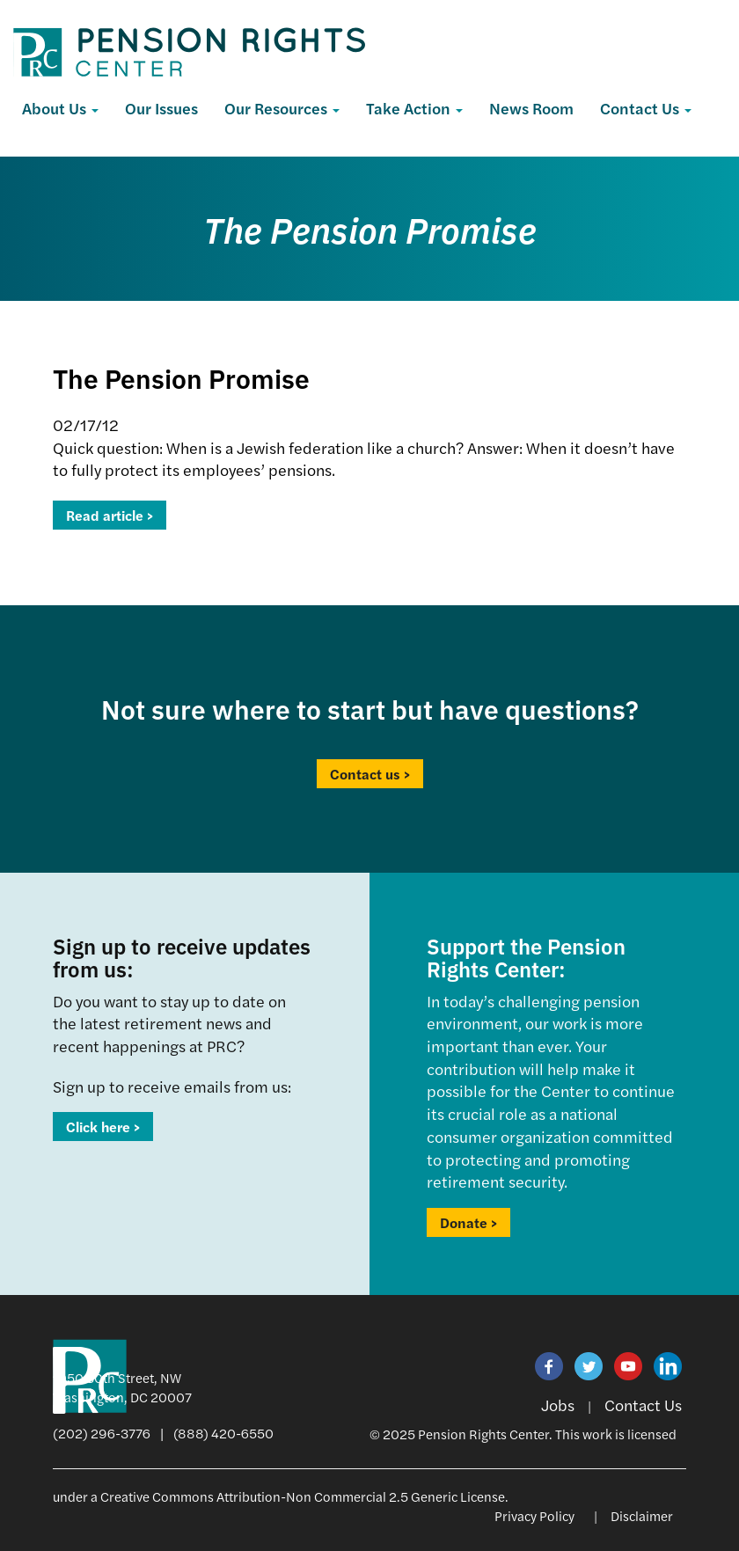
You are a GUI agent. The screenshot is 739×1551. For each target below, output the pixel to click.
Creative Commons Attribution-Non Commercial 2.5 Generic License (302, 1496)
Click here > (103, 1126)
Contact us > (370, 774)
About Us (60, 108)
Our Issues (161, 108)
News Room (531, 108)
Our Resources (282, 108)
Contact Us (645, 108)
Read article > (109, 515)
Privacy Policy (534, 1515)
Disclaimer (642, 1515)
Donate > (468, 1222)
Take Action (414, 108)
